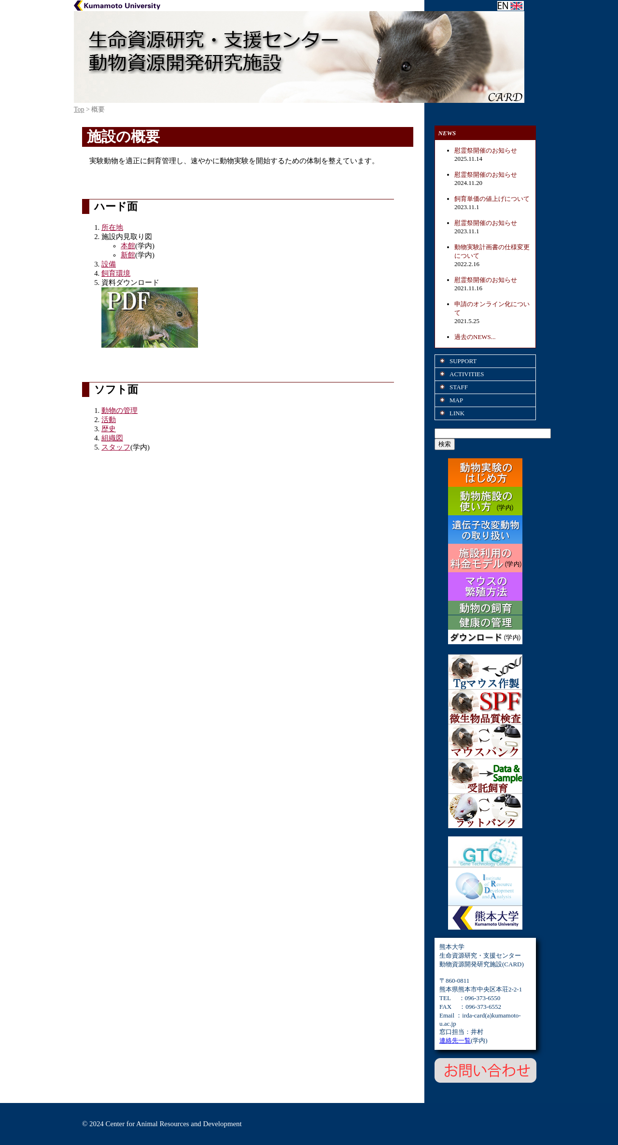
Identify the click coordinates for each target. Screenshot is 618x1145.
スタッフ (115, 447)
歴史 (108, 429)
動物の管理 (119, 410)
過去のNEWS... (475, 336)
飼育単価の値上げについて (492, 198)
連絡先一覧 (455, 1040)
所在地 (112, 227)
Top (79, 109)
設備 (108, 264)
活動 (108, 420)
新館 (128, 255)
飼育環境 (115, 273)
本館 (128, 246)
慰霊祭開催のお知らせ (485, 150)
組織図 (112, 438)
